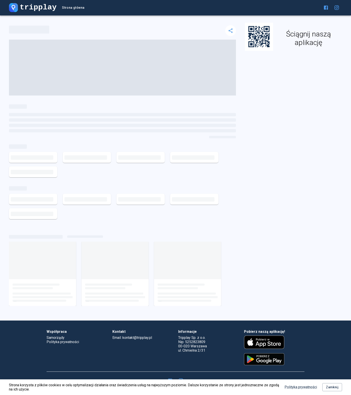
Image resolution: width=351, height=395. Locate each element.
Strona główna (73, 8)
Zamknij (332, 387)
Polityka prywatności (301, 387)
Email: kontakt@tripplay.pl (132, 338)
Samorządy (55, 338)
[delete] (230, 30)
